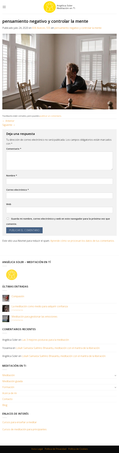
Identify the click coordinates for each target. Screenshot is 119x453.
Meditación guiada (12, 381)
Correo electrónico (17, 189)
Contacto (7, 399)
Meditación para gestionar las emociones (34, 316)
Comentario (13, 148)
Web (8, 204)
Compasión (18, 296)
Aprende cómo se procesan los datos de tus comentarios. (82, 240)
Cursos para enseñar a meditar (19, 422)
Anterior (8, 121)
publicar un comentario (50, 115)
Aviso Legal (37, 448)
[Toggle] (115, 375)
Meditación (8, 375)
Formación (8, 387)
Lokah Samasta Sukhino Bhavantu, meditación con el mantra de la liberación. (58, 348)
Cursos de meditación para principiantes (24, 429)
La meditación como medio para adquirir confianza (40, 306)
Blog (4, 405)
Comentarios (17, 310)
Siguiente (8, 125)
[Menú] (4, 7)
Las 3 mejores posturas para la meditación (45, 339)
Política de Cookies (78, 448)
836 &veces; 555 (41, 28)
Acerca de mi (9, 393)
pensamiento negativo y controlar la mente (78, 28)
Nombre (11, 175)
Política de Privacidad (55, 448)
